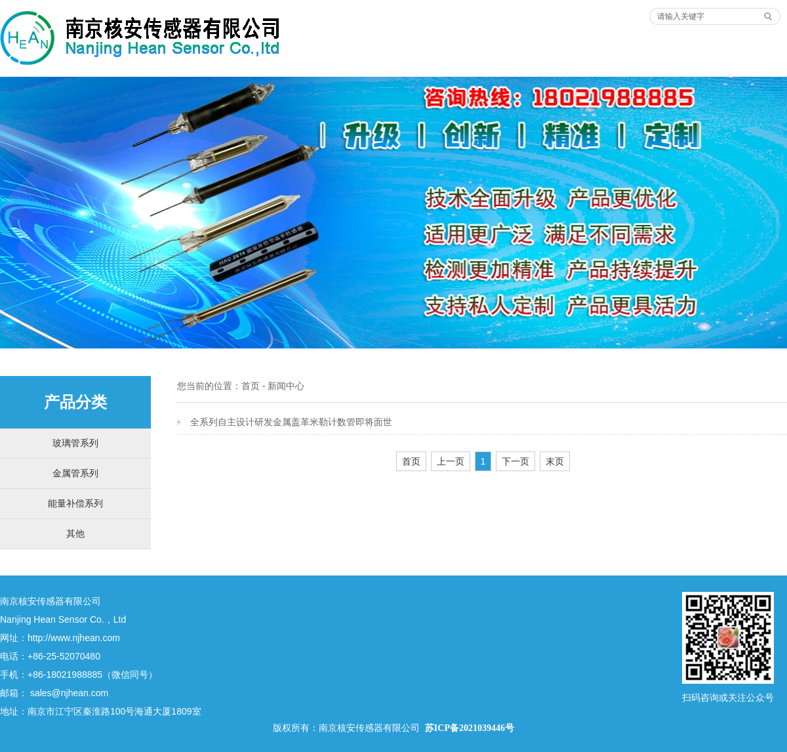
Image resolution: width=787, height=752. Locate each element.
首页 (250, 386)
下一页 (515, 461)
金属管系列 (75, 473)
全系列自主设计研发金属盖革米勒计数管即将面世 (291, 422)
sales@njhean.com (69, 693)
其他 (75, 533)
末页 (555, 461)
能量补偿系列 (75, 503)
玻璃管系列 (75, 443)
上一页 (450, 461)
